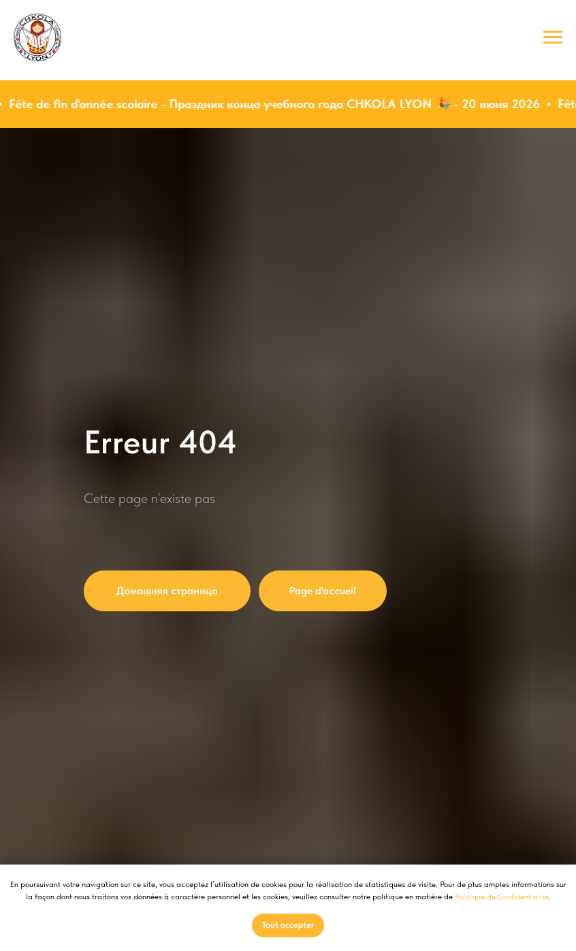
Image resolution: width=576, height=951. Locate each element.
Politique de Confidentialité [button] (502, 896)
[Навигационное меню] (552, 37)
